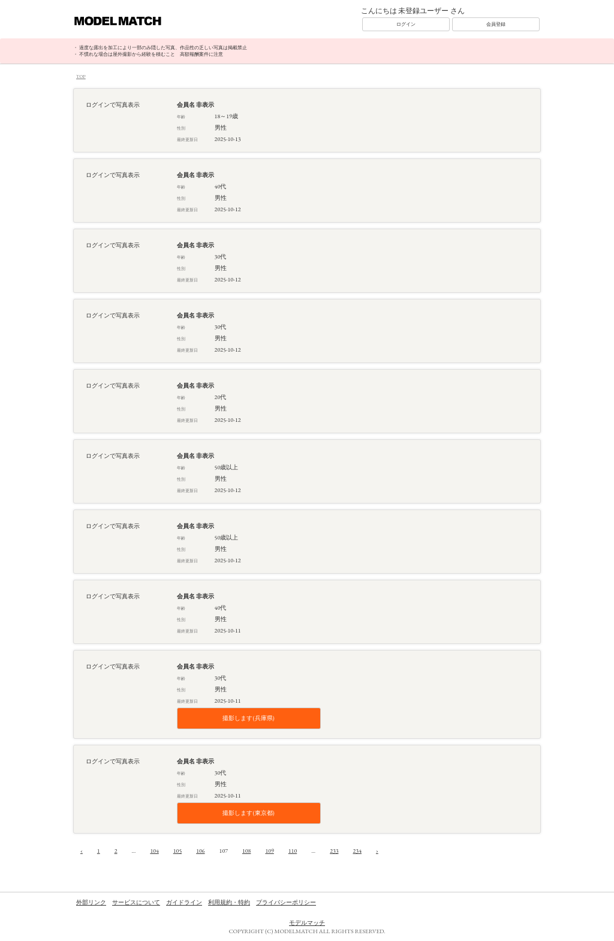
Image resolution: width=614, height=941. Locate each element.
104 (154, 851)
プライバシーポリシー (286, 902)
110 (292, 851)
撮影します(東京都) (248, 813)
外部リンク (91, 902)
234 (357, 851)
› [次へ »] (377, 851)
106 (200, 851)
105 (177, 851)
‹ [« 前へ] (81, 851)
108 (246, 851)
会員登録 (495, 24)
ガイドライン (184, 902)
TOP (81, 76)
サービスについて (136, 902)
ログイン (406, 24)
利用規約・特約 (229, 902)
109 (269, 851)
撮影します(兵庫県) (248, 718)
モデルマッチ (307, 923)
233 (334, 851)
